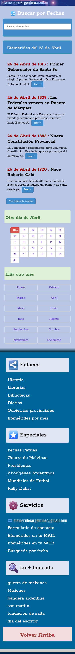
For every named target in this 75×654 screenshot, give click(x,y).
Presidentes (19, 465)
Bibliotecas (19, 395)
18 (15, 248)
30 (14, 260)
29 (60, 254)
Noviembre (21, 340)
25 (24, 254)
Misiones (17, 590)
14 (33, 242)
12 (15, 242)
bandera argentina (26, 598)
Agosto (54, 319)
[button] (37, 84)
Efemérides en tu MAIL (31, 535)
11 (60, 236)
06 (15, 236)
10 (51, 236)
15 (42, 242)
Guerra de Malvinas (27, 458)
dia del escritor (23, 621)
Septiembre (21, 329)
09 (42, 236)
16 (51, 242)
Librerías (16, 387)
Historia (16, 380)
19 (24, 248)
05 (60, 230)
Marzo (21, 298)
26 (33, 254)
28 (51, 254)
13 (24, 242)
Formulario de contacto (31, 528)
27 (42, 254)
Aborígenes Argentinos (31, 473)
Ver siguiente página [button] (21, 201)
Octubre (54, 329)
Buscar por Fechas (37, 13)
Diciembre (54, 340)
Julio (21, 319)
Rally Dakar (19, 488)
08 (33, 236)
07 (24, 236)
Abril (54, 298)
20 (33, 248)
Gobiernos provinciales (31, 410)
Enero (21, 287)
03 (42, 230)
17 (60, 242)
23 (60, 248)
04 (51, 230)
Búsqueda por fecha (28, 551)
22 (51, 248)
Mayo (21, 308)
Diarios (15, 403)
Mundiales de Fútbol (28, 481)
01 (24, 230)
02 (33, 230)
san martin (18, 606)
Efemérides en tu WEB (31, 543)
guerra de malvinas (27, 583)
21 (42, 248)
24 (14, 254)
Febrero (54, 287)
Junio (54, 308)
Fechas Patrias (22, 450)
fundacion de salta (26, 613)
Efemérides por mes (28, 418)
